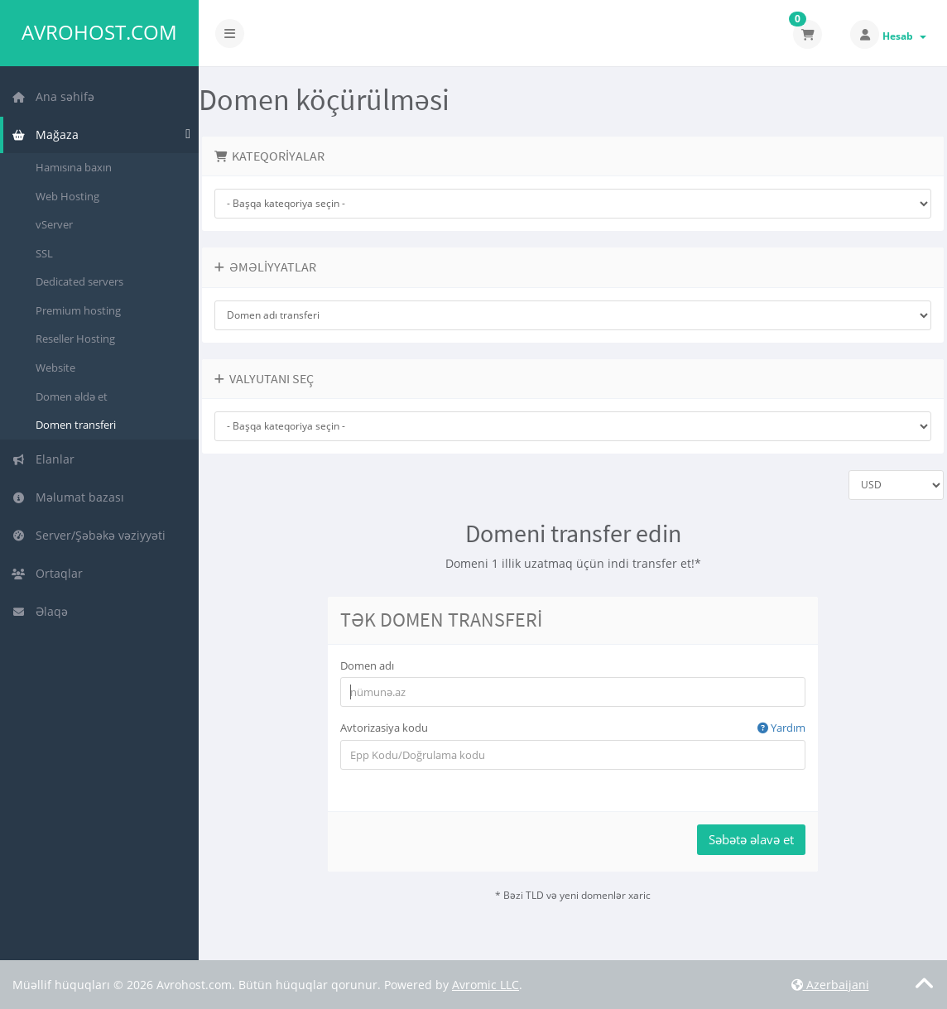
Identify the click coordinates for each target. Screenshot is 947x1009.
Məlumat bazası (68, 497)
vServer (54, 224)
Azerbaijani (830, 984)
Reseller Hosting (75, 338)
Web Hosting (67, 196)
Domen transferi (76, 424)
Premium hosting (78, 310)
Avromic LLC (485, 984)
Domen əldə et (72, 396)
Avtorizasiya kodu (573, 728)
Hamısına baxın (74, 167)
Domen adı (367, 665)
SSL (44, 253)
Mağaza (45, 134)
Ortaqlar (47, 573)
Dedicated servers (79, 281)
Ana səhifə (53, 96)
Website (55, 367)
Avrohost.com (99, 32)
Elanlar (43, 459)
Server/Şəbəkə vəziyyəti (89, 535)
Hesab (904, 36)
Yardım (781, 727)
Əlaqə (40, 611)
